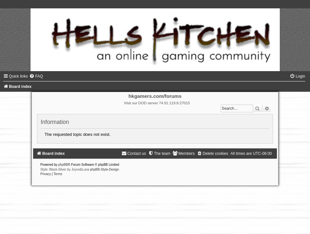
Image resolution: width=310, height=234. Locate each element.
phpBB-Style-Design (104, 169)
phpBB (63, 164)
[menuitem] (36, 76)
